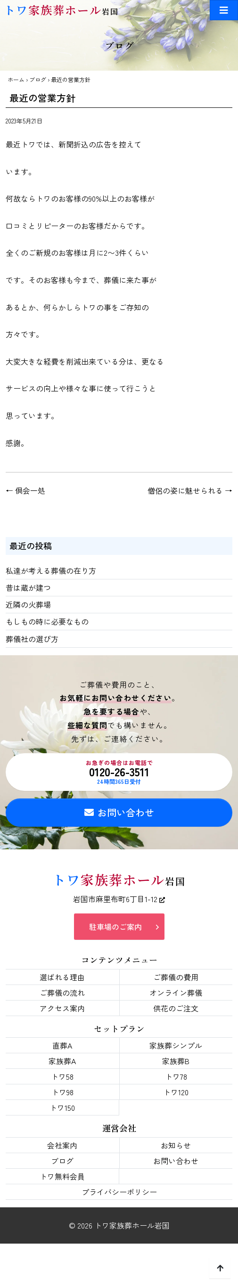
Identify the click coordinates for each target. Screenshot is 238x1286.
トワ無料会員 (62, 1176)
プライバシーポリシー (119, 1191)
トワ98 (62, 1092)
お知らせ (176, 1145)
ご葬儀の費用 (175, 977)
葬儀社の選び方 (32, 638)
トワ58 (62, 1076)
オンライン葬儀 (175, 992)
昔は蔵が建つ (28, 587)
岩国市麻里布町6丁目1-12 (119, 898)
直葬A (62, 1045)
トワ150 (62, 1107)
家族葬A (62, 1060)
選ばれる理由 (62, 977)
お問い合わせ (119, 812)
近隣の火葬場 (28, 604)
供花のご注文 (175, 1008)
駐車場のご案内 (115, 926)
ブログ (37, 79)
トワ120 (176, 1092)
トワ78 (176, 1076)
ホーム (16, 79)
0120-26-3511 (119, 772)
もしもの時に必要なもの (47, 621)
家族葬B (175, 1060)
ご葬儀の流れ (62, 992)
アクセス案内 (62, 1008)
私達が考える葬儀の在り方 (51, 570)
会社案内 (62, 1145)
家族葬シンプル (175, 1045)
